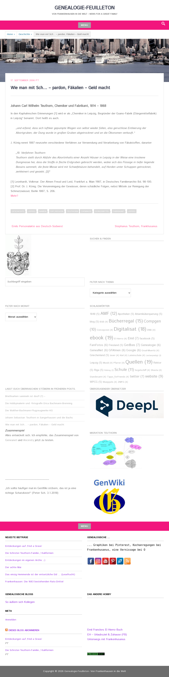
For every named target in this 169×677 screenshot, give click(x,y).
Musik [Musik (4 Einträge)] (108, 363)
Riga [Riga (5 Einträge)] (98, 370)
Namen (42, 211)
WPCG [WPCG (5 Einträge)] (96, 382)
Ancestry (29, 440)
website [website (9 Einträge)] (154, 376)
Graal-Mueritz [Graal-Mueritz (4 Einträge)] (150, 350)
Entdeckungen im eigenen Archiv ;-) (25, 560)
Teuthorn (72, 211)
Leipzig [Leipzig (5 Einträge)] (96, 363)
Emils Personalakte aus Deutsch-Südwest (37, 226)
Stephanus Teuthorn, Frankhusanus (136, 226)
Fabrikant (118, 211)
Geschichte (25, 34)
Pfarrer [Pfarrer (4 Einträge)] (119, 363)
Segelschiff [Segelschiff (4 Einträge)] (142, 370)
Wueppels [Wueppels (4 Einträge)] (110, 382)
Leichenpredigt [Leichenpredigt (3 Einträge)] (153, 355)
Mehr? (14, 196)
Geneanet (11, 440)
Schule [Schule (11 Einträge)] (124, 370)
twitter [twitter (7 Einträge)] (137, 376)
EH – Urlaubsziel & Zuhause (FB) (107, 635)
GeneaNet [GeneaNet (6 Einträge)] (99, 350)
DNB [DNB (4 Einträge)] (151, 330)
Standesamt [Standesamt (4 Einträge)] (98, 377)
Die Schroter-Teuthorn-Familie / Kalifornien (29, 553)
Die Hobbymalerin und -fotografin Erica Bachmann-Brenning (38, 403)
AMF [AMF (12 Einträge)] (108, 314)
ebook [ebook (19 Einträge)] (101, 338)
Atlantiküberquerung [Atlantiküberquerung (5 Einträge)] (148, 314)
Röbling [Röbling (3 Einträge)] (108, 370)
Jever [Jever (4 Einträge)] (114, 355)
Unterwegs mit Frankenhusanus (106, 639)
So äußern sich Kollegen (20, 602)
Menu (84, 25)
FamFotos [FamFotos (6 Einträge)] (99, 345)
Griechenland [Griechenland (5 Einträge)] (99, 355)
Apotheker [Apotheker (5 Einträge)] (126, 314)
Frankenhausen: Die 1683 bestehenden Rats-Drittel (34, 581)
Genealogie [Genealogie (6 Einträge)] (150, 345)
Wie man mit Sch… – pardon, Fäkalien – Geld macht (34, 424)
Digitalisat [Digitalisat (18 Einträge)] (130, 329)
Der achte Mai (13, 567)
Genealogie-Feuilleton (85, 8)
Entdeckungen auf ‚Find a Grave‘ (23, 546)
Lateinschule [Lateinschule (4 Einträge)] (136, 355)
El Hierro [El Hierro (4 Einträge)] (120, 338)
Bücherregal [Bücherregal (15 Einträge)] (126, 321)
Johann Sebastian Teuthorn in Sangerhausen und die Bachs (39, 417)
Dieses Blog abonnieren (24, 630)
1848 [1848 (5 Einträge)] (95, 314)
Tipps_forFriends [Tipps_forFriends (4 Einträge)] (118, 377)
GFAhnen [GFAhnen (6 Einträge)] (117, 350)
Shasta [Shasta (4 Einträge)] (156, 370)
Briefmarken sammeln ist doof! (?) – (25, 396)
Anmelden (10, 619)
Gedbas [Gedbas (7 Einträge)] (132, 345)
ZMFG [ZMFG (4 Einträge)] (123, 382)
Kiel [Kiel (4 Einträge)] (123, 355)
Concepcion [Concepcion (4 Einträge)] (105, 330)
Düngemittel (102, 211)
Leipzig (31, 211)
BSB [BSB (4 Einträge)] (104, 322)
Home (11, 34)
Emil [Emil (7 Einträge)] (133, 338)
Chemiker (86, 211)
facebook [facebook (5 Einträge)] (147, 339)
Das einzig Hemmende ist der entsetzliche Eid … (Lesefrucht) (40, 574)
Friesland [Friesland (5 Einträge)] (116, 345)
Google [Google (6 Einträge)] (133, 350)
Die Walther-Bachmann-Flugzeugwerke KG (29, 410)
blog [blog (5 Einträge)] (94, 322)
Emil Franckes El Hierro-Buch (105, 630)
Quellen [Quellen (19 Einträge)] (138, 362)
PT (37, 80)
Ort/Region (56, 211)
